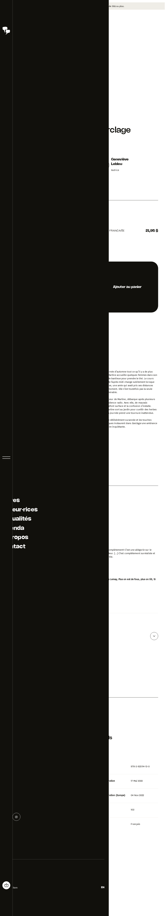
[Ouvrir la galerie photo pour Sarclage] (35, 529)
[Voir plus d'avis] (154, 631)
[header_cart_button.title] (6, 885)
